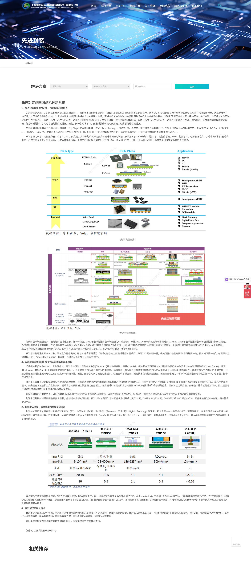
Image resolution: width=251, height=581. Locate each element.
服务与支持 (180, 6)
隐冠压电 (106, 6)
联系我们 (197, 6)
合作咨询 (236, 544)
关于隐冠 (150, 6)
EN (219, 5)
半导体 (42, 47)
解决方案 (135, 6)
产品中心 (120, 6)
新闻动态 (165, 6)
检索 (192, 86)
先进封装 (52, 47)
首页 (93, 6)
